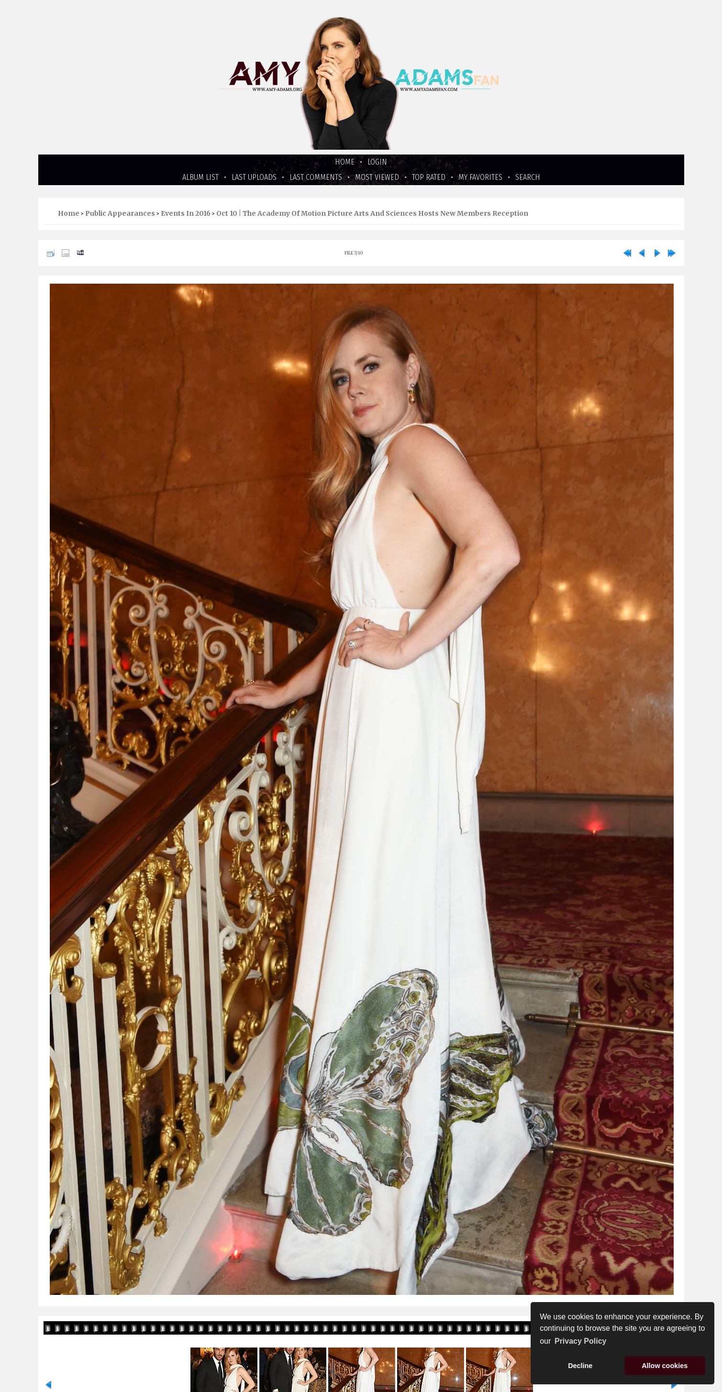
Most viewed (377, 177)
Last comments (315, 177)
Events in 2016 (186, 213)
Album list (200, 177)
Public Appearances (120, 213)
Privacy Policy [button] (581, 1341)
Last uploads (254, 177)
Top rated (428, 177)
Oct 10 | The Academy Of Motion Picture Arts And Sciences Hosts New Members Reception (372, 213)
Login (377, 161)
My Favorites (480, 177)
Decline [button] (580, 1366)
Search (527, 177)
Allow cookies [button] (665, 1366)
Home (345, 161)
